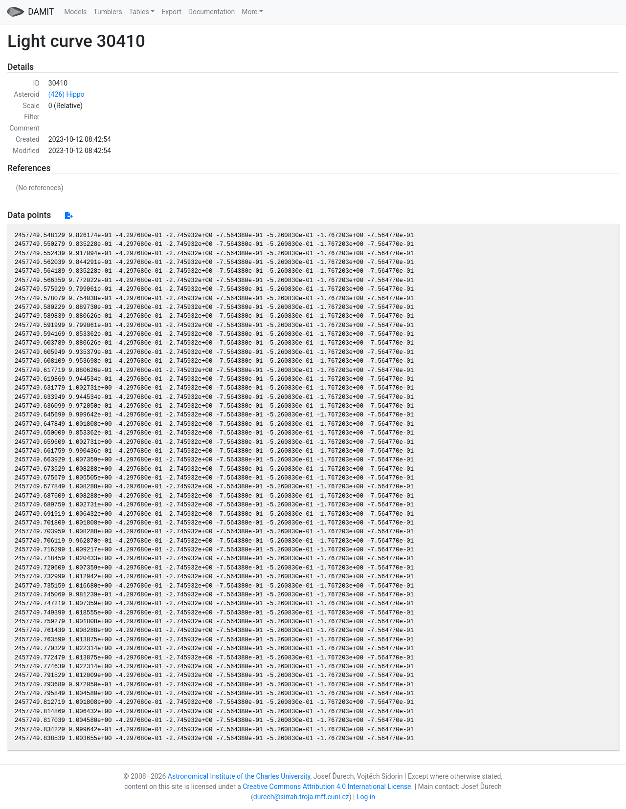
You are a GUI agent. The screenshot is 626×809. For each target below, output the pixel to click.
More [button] (249, 12)
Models (75, 12)
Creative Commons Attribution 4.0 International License (327, 786)
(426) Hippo (66, 94)
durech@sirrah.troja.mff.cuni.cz (301, 797)
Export (171, 12)
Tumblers (107, 12)
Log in (366, 797)
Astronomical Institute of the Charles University (239, 776)
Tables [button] (139, 12)
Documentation (211, 12)
